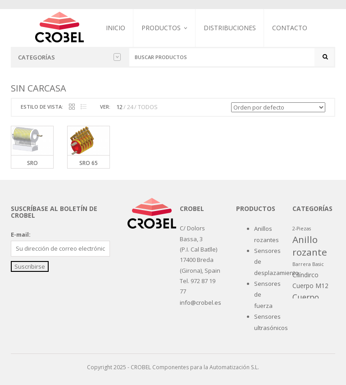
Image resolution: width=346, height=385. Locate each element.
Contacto (289, 27)
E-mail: (21, 234)
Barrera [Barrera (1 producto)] (301, 264)
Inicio (115, 27)
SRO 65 (88, 163)
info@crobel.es (200, 302)
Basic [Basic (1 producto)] (318, 264)
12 (119, 107)
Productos (161, 27)
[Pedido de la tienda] (278, 107)
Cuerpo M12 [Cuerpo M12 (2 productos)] (310, 285)
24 (130, 107)
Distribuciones (230, 27)
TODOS (148, 107)
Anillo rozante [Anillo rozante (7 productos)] (309, 245)
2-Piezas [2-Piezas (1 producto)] (301, 228)
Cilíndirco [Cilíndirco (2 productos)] (305, 274)
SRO (32, 163)
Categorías (69, 57)
